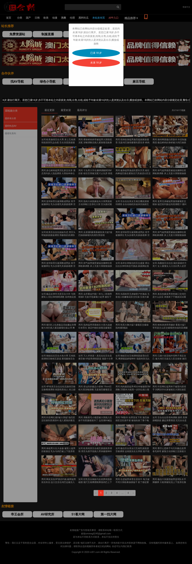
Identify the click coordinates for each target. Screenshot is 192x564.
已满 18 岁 (96, 52)
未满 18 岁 (96, 62)
